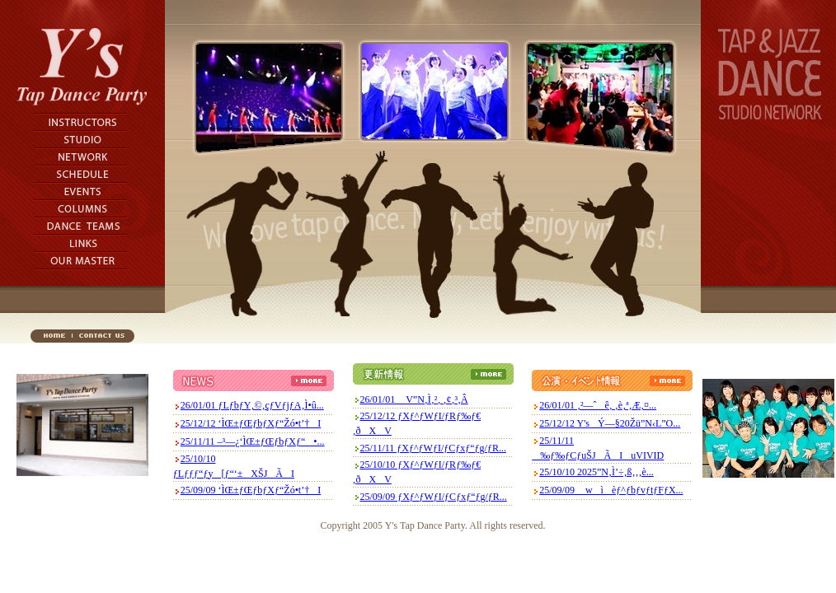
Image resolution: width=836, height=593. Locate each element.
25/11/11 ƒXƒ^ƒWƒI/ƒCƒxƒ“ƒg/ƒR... (433, 448)
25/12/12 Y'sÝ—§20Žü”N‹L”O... (609, 423)
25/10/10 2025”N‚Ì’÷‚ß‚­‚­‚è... (596, 472)
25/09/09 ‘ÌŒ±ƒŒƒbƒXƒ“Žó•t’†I (251, 490)
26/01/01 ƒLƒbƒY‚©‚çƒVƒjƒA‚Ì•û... (252, 405)
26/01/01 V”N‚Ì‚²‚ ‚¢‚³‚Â (414, 399)
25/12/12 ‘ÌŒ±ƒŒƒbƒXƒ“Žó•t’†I (251, 423)
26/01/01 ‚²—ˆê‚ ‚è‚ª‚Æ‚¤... (597, 405)
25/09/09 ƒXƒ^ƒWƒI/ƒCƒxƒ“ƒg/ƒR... (433, 496)
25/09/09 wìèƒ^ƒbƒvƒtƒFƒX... (611, 490)
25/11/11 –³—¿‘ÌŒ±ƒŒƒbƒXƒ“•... (253, 441)
